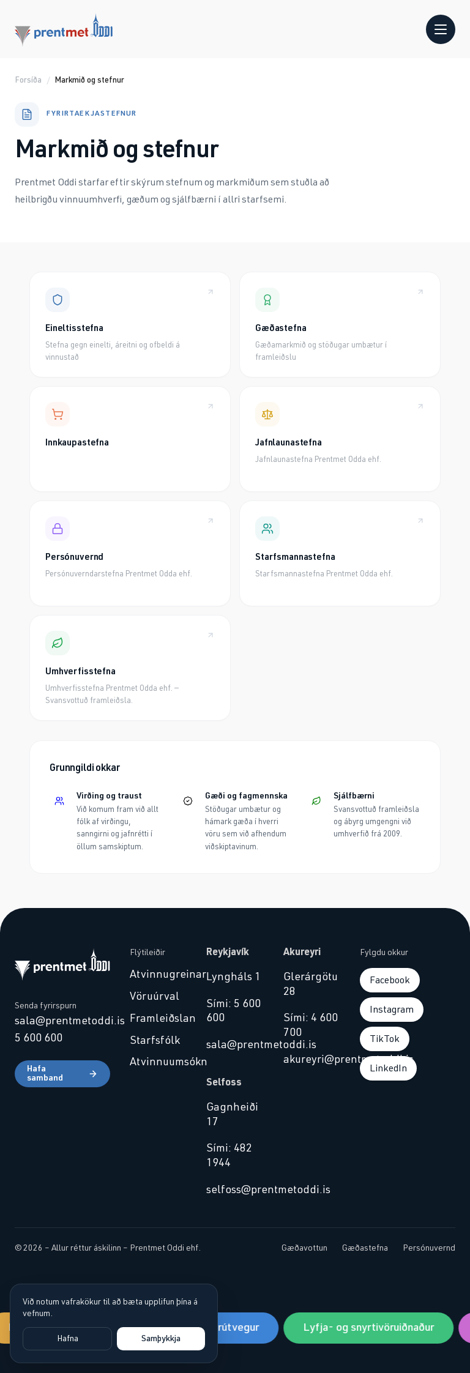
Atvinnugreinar (158, 974)
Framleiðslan (158, 1018)
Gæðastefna (365, 1248)
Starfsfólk (155, 1040)
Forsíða (28, 80)
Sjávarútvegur (227, 1327)
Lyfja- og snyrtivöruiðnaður (370, 1327)
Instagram (392, 1009)
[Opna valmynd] (440, 29)
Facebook (390, 980)
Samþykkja (161, 1338)
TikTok (385, 1039)
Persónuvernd (429, 1248)
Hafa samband (62, 1074)
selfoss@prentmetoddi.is (234, 1190)
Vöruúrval (154, 996)
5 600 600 (38, 1038)
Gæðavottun (304, 1248)
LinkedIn (388, 1068)
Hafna (67, 1338)
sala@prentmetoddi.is (62, 1021)
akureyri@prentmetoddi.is (311, 1059)
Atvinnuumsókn (158, 1062)
